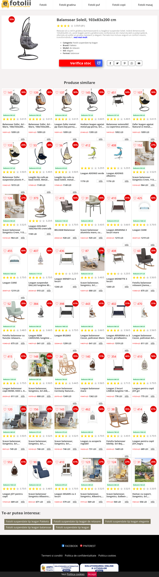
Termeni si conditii (52, 555)
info (23, 139)
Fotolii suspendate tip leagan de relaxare (77, 521)
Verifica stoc (86, 63)
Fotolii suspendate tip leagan (72, 527)
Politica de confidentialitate (80, 555)
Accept (92, 574)
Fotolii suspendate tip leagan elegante (127, 521)
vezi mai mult (80, 37)
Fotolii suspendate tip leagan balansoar (28, 527)
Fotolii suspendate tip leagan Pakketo (27, 521)
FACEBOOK (70, 546)
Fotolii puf (94, 5)
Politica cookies (107, 555)
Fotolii (43, 5)
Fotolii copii (119, 5)
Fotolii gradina (67, 5)
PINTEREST (87, 546)
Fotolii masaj (145, 5)
